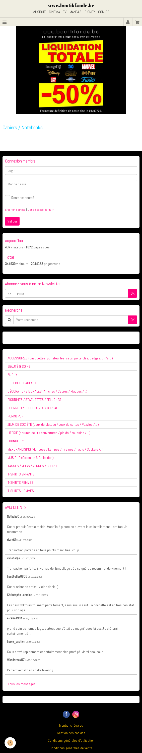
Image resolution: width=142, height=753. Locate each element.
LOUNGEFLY (16, 441)
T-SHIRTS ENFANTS (21, 474)
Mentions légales (71, 725)
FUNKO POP (15, 416)
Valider (12, 221)
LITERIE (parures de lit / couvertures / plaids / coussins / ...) (49, 433)
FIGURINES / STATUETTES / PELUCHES (34, 399)
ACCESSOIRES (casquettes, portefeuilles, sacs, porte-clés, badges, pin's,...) (60, 358)
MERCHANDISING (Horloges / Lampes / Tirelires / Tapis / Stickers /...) (56, 449)
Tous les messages (22, 684)
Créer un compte (15, 209)
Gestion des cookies (71, 733)
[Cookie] (10, 742)
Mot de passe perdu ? (40, 209)
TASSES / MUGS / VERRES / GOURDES (34, 466)
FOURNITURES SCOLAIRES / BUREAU (33, 408)
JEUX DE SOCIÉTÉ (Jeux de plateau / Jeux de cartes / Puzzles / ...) (53, 424)
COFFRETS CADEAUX (22, 383)
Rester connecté (19, 197)
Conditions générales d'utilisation (71, 740)
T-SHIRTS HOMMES (21, 491)
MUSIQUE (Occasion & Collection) (31, 457)
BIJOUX (12, 374)
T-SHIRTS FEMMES (20, 482)
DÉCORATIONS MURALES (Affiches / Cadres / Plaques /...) (47, 391)
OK (132, 293)
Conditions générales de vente (71, 748)
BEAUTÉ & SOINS (19, 366)
